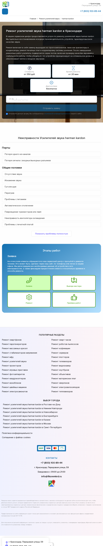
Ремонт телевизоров (61, 358)
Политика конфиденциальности (17, 426)
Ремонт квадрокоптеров (13, 373)
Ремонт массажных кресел (14, 347)
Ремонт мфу (7, 355)
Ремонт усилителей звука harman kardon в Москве (26, 416)
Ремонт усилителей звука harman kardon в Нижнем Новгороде (32, 401)
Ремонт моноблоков (11, 377)
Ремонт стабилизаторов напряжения (19, 351)
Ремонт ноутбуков (60, 366)
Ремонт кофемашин (61, 347)
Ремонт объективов (61, 370)
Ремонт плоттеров (60, 355)
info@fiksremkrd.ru (51, 468)
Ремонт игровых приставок (14, 366)
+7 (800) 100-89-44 (90, 11)
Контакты (51, 450)
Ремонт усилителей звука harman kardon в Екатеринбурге (29, 409)
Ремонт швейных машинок (14, 381)
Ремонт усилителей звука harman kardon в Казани (26, 412)
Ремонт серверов (60, 351)
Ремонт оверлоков (60, 377)
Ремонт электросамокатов (14, 385)
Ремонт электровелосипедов (65, 381)
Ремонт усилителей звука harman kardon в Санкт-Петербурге (31, 420)
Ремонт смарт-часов (61, 340)
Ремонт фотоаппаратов (13, 370)
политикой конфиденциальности (57, 114)
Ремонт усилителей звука (14, 358)
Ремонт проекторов (11, 362)
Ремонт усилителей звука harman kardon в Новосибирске (29, 405)
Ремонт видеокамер (61, 362)
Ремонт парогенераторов (14, 343)
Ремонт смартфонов (11, 340)
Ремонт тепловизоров (62, 385)
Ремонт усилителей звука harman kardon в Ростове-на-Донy (31, 397)
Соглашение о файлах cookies (16, 429)
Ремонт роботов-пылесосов (65, 343)
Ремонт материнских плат (63, 373)
